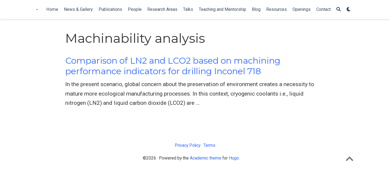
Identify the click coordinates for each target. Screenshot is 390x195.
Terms (209, 145)
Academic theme (205, 158)
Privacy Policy (187, 145)
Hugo (234, 158)
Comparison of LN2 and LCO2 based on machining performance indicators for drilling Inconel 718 (172, 66)
